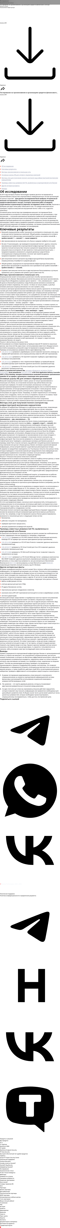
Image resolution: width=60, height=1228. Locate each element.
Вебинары (3, 1174)
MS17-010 (13, 563)
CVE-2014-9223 (6, 362)
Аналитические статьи (7, 1171)
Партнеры (3, 1188)
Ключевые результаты (9, 169)
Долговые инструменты (7, 1223)
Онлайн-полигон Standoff (7, 1163)
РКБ (1, 1205)
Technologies (4, 372)
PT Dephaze (3, 1144)
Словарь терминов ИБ (6, 1184)
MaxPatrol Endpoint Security (8, 1150)
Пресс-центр (4, 1216)
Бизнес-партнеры (5, 1189)
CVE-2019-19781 (26, 372)
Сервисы (2, 1156)
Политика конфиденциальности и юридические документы (18, 896)
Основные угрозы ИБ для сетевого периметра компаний (21, 175)
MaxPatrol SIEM (4, 1146)
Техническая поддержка (7, 894)
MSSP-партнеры (5, 1195)
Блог (1, 1186)
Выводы (4, 189)
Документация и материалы (8, 1222)
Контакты (3, 1220)
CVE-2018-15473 (7, 357)
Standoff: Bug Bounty (6, 1165)
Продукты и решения (6, 1139)
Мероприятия (4, 1210)
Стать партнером (5, 1199)
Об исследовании (8, 166)
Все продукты (4, 1140)
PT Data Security (5, 1152)
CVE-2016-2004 (6, 542)
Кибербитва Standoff (6, 1167)
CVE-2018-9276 (6, 537)
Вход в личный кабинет (7, 1201)
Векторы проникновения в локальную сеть (16, 172)
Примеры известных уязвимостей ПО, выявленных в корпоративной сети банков (29, 183)
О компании (3, 1203)
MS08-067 (49, 563)
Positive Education (5, 1161)
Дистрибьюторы (5, 1191)
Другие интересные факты (11, 186)
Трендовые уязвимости (7, 1178)
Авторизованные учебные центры (10, 1197)
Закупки (2, 1218)
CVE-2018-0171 (6, 366)
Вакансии (3, 1212)
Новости (2, 1214)
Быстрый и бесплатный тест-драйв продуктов (14, 1154)
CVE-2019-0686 (6, 552)
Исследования (4, 1169)
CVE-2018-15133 (7, 352)
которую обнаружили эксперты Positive (39, 370)
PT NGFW (2, 1148)
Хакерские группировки (7, 1180)
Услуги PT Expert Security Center (9, 1157)
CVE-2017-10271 (7, 557)
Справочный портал (6, 1225)
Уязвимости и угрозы (6, 1176)
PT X (1, 1142)
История (2, 1206)
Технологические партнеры (8, 1193)
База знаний (4, 1182)
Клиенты (2, 1208)
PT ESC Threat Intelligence (7, 1173)
